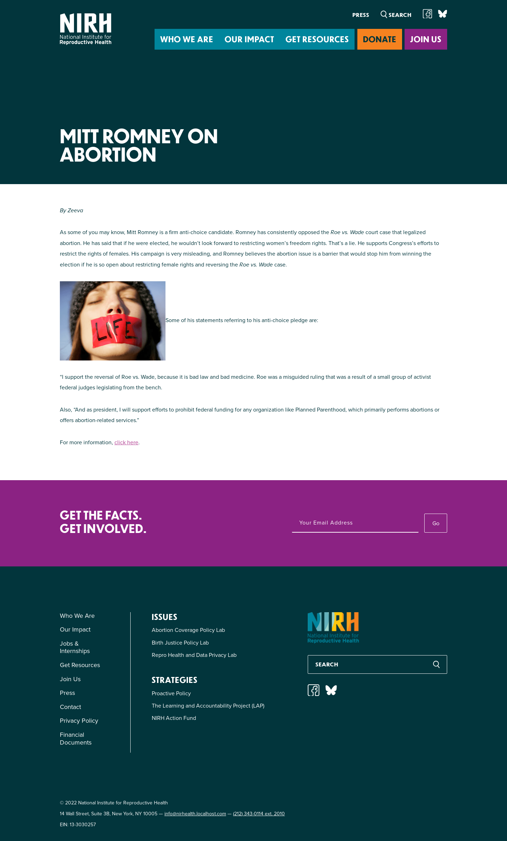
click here (126, 442)
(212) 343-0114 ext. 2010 (259, 813)
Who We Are (186, 39)
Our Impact (249, 39)
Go (435, 523)
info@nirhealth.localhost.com (195, 813)
